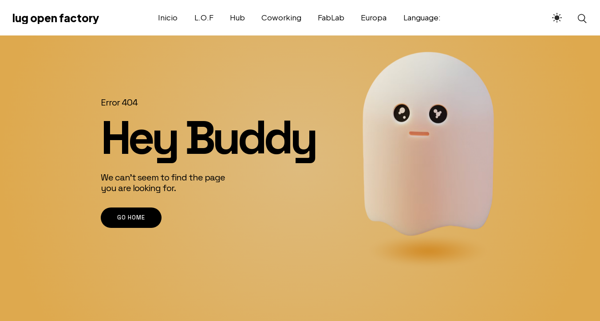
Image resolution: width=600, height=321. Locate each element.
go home (131, 217)
